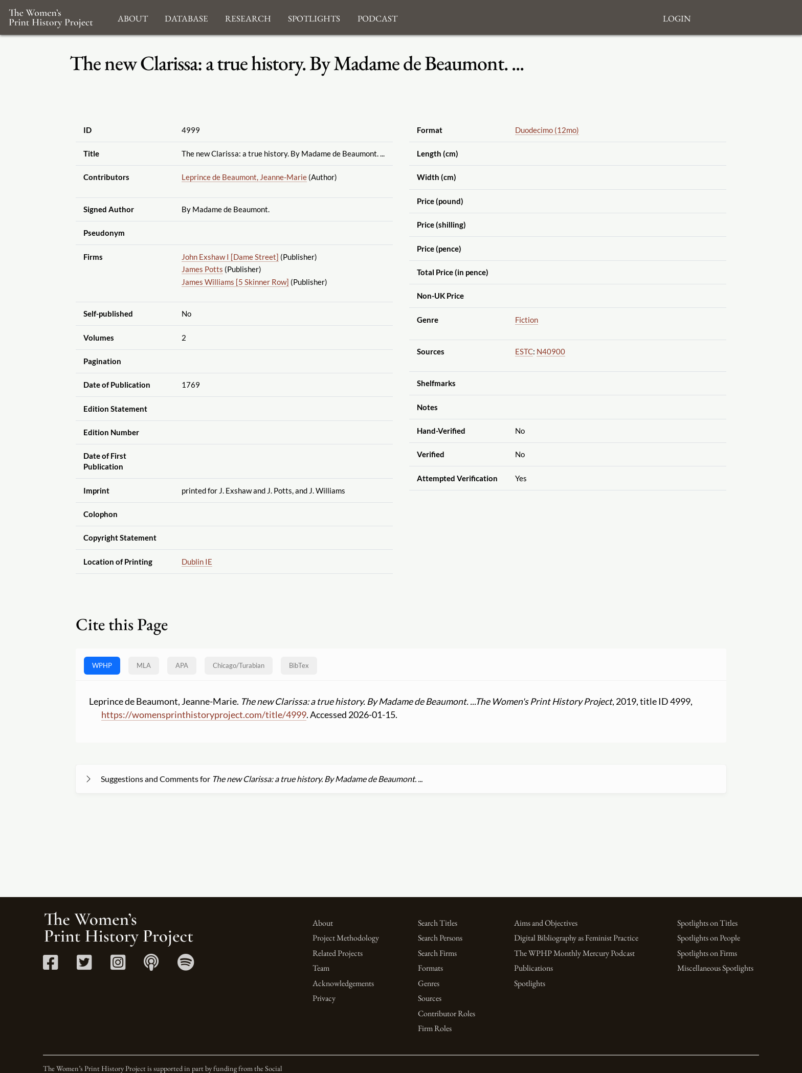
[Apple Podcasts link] (151, 965)
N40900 (551, 351)
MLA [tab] (144, 665)
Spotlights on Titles (707, 923)
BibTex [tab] (299, 665)
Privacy (324, 998)
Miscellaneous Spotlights (715, 968)
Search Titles (437, 923)
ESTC (524, 351)
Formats (430, 968)
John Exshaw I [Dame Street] (230, 256)
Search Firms (437, 953)
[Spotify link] (185, 965)
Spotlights (529, 983)
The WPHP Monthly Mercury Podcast (574, 953)
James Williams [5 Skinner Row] (235, 281)
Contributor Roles (446, 1013)
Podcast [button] (377, 17)
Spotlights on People (708, 937)
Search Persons (440, 937)
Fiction (526, 319)
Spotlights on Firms (707, 953)
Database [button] (186, 17)
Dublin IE (197, 561)
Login (676, 17)
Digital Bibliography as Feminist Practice (576, 937)
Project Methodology (346, 937)
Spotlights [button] (314, 17)
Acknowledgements (343, 983)
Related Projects (338, 953)
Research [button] (248, 17)
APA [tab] (181, 665)
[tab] (239, 666)
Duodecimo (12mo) (547, 130)
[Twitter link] (84, 965)
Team (321, 968)
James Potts (202, 269)
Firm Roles (435, 1028)
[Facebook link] (50, 965)
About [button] (133, 17)
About (323, 923)
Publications (533, 968)
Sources (429, 998)
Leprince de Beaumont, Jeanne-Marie (244, 177)
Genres (428, 983)
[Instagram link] (117, 965)
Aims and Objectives (545, 923)
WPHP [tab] (102, 665)
